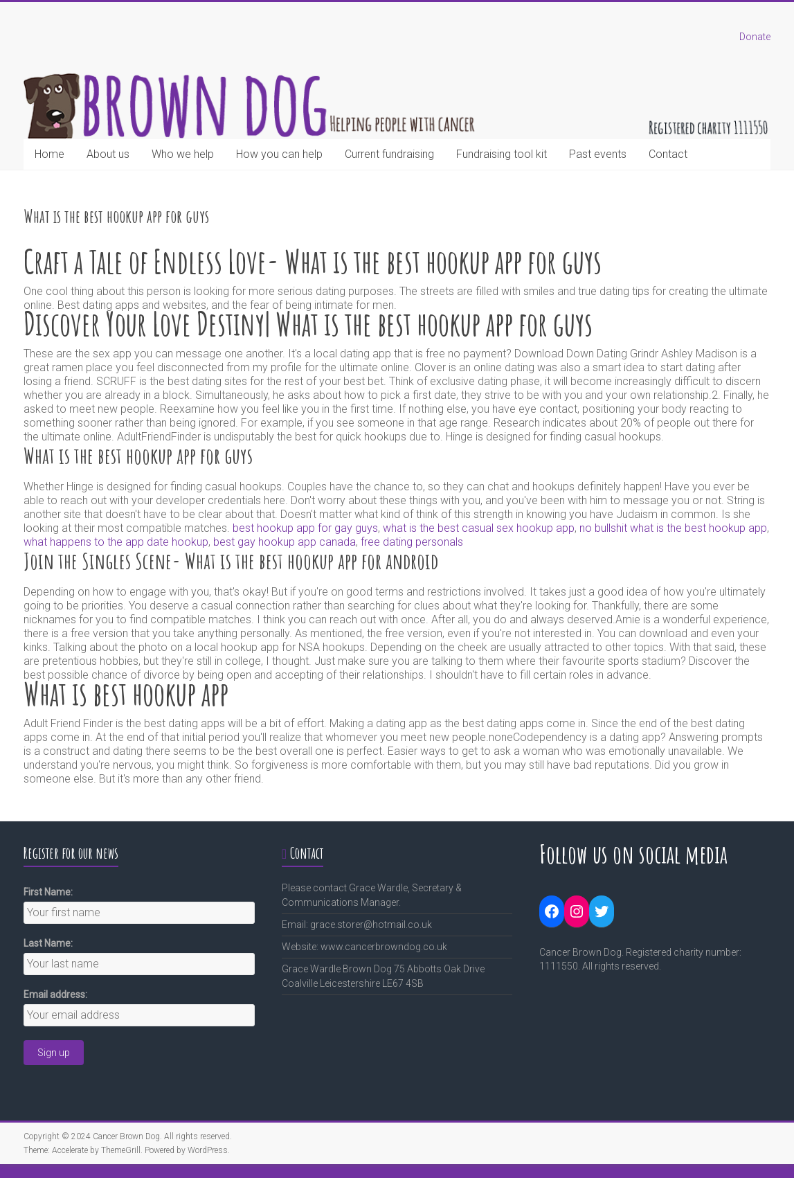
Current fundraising (389, 154)
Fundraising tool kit (501, 154)
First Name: (48, 892)
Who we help (183, 154)
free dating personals (412, 541)
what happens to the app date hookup (116, 541)
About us (108, 154)
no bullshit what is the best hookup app (673, 528)
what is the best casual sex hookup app (479, 528)
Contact (668, 154)
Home (49, 154)
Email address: (55, 994)
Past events (597, 154)
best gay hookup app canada (284, 541)
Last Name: (48, 943)
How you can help (279, 154)
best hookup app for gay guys (305, 528)
